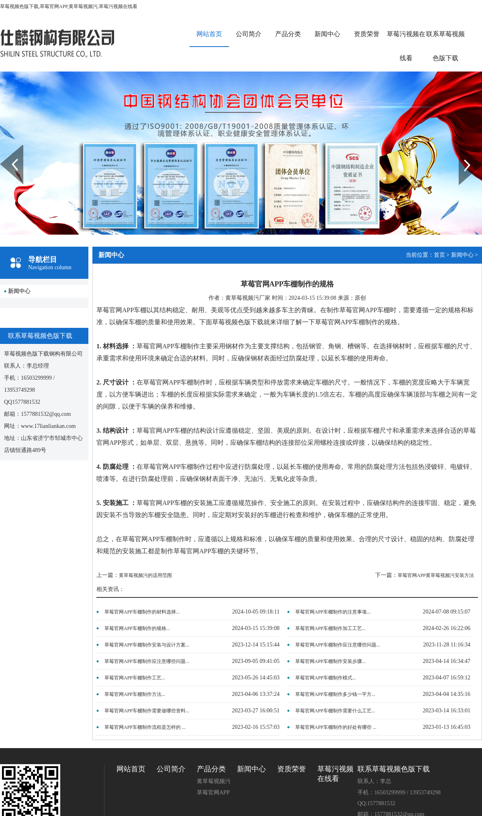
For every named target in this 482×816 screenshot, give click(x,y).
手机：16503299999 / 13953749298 (399, 792)
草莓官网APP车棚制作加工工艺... (330, 628)
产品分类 (288, 34)
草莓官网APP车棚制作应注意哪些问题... (337, 645)
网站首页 (209, 34)
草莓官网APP (213, 792)
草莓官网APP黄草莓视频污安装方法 (436, 575)
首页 (439, 255)
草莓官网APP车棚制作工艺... (134, 678)
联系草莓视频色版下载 (445, 46)
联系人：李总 (374, 781)
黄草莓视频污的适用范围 (145, 575)
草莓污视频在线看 (406, 46)
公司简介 (248, 34)
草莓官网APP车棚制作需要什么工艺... (335, 711)
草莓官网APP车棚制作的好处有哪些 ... (335, 727)
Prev (4, 148)
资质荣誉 (367, 34)
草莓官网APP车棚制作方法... (134, 694)
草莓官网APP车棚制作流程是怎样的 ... (145, 727)
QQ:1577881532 (376, 803)
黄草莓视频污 (214, 781)
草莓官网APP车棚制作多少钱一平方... (335, 694)
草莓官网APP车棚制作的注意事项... (332, 612)
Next (463, 148)
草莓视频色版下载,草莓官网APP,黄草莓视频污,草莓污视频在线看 (68, 6)
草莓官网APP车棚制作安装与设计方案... (146, 645)
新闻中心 (327, 34)
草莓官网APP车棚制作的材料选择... (142, 612)
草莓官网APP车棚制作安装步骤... (330, 661)
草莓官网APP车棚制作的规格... (137, 628)
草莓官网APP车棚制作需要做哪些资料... (146, 711)
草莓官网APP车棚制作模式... (325, 678)
